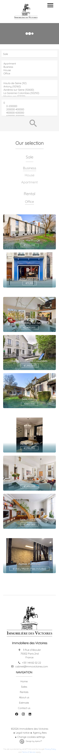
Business (29, 67)
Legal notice (23, 732)
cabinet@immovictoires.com (31, 666)
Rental (29, 193)
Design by (33, 741)
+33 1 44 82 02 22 (31, 662)
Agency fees (40, 732)
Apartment (29, 63)
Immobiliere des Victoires (29, 643)
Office (29, 73)
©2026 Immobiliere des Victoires (29, 728)
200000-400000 (29, 109)
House (29, 70)
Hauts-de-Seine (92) (29, 83)
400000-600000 (29, 112)
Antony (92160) (29, 86)
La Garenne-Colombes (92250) (29, 93)
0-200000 (29, 106)
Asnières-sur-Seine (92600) (29, 89)
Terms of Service (28, 752)
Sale (29, 156)
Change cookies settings (31, 736)
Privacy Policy (50, 749)
